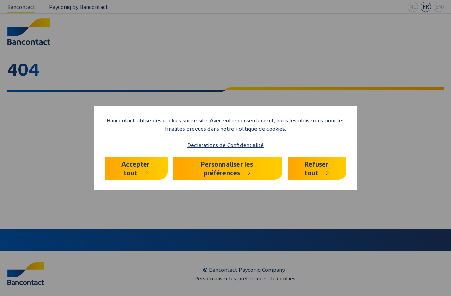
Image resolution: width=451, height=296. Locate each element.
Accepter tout (135, 168)
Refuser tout (316, 168)
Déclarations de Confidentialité (225, 145)
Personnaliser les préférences (227, 168)
